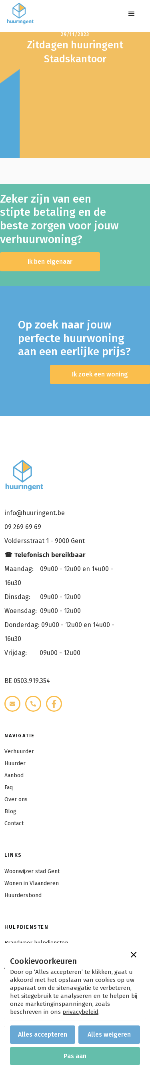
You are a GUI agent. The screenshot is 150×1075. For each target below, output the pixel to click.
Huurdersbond (23, 895)
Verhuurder (19, 751)
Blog (10, 811)
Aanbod (14, 775)
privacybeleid (80, 1011)
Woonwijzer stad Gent (32, 871)
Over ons (16, 799)
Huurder (15, 763)
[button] (132, 14)
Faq (8, 787)
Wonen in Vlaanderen (31, 883)
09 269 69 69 (22, 527)
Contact (14, 823)
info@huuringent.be (34, 513)
